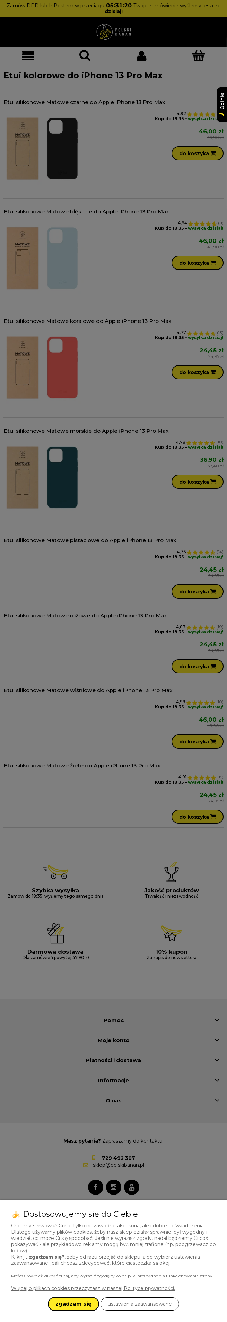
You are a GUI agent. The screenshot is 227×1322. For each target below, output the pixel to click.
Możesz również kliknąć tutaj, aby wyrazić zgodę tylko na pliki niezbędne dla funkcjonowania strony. (112, 1275)
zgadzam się (73, 1304)
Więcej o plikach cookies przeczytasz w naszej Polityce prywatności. (93, 1288)
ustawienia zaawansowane (140, 1304)
